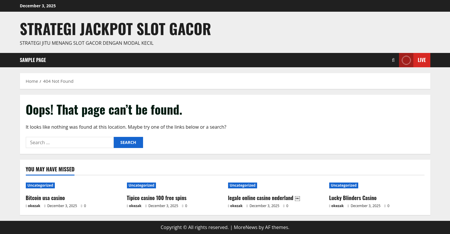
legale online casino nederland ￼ (264, 198)
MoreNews (246, 227)
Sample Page (33, 59)
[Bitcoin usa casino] (73, 185)
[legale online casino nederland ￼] (275, 185)
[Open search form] (393, 60)
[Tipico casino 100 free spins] (174, 185)
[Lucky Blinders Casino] (376, 185)
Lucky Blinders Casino (353, 198)
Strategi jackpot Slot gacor (115, 28)
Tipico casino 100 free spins (157, 198)
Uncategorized (40, 185)
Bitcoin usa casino (45, 198)
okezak (34, 205)
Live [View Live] (412, 60)
